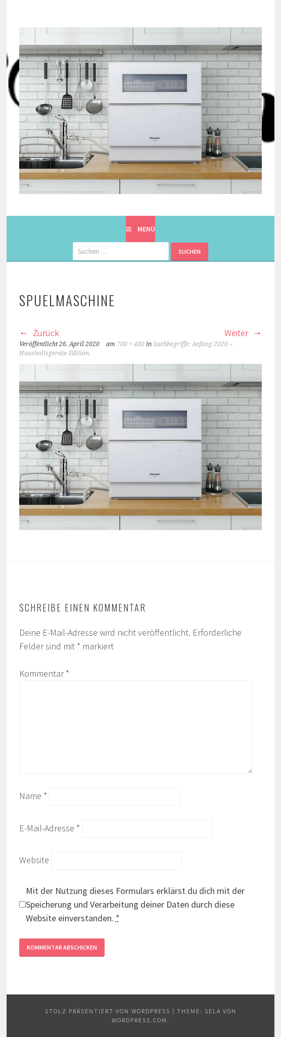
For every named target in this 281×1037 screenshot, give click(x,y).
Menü (146, 228)
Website (34, 860)
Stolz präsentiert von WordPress (107, 1011)
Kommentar (44, 673)
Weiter (243, 333)
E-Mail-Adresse (49, 828)
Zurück (39, 333)
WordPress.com (139, 1020)
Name (33, 796)
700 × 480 (131, 344)
